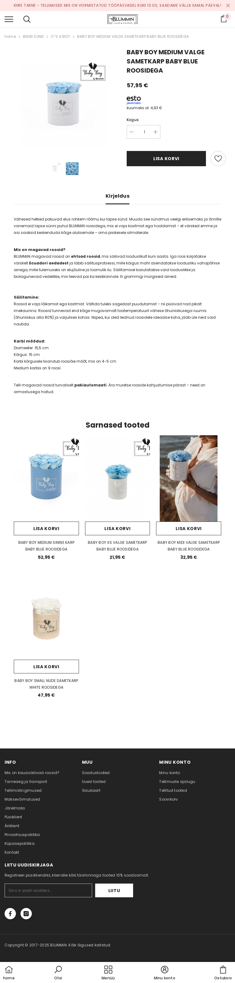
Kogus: (133, 119)
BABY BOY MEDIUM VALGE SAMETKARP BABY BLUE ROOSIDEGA (133, 36)
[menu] (9, 19)
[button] (58, 973)
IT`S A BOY (60, 36)
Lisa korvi (166, 159)
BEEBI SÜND (33, 36)
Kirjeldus (117, 195)
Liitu (114, 891)
